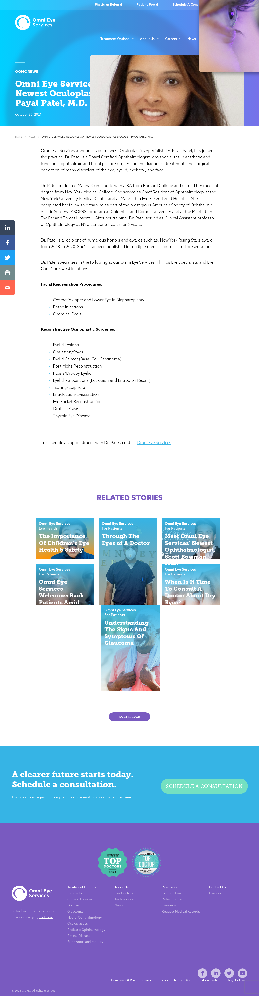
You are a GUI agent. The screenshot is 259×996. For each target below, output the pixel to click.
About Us (147, 39)
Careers (171, 39)
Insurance (169, 886)
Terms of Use (179, 972)
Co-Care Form (172, 874)
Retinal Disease (82, 920)
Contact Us (215, 868)
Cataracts (78, 874)
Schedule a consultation (201, 760)
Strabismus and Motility (89, 926)
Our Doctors (125, 874)
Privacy (160, 972)
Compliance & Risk (120, 972)
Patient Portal (147, 5)
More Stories (130, 690)
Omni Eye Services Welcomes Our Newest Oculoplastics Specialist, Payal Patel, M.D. (97, 163)
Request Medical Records (174, 894)
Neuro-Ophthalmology (88, 898)
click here (49, 898)
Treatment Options (115, 39)
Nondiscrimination (205, 972)
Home (18, 163)
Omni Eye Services (172, 497)
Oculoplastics (81, 904)
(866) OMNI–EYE (239, 5)
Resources (210, 39)
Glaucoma (78, 892)
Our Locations (239, 39)
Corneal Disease (83, 880)
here (132, 773)
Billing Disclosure (233, 972)
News (191, 39)
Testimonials (126, 880)
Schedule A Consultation (192, 5)
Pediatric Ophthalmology (83, 912)
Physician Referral (108, 5)
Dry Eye (77, 886)
